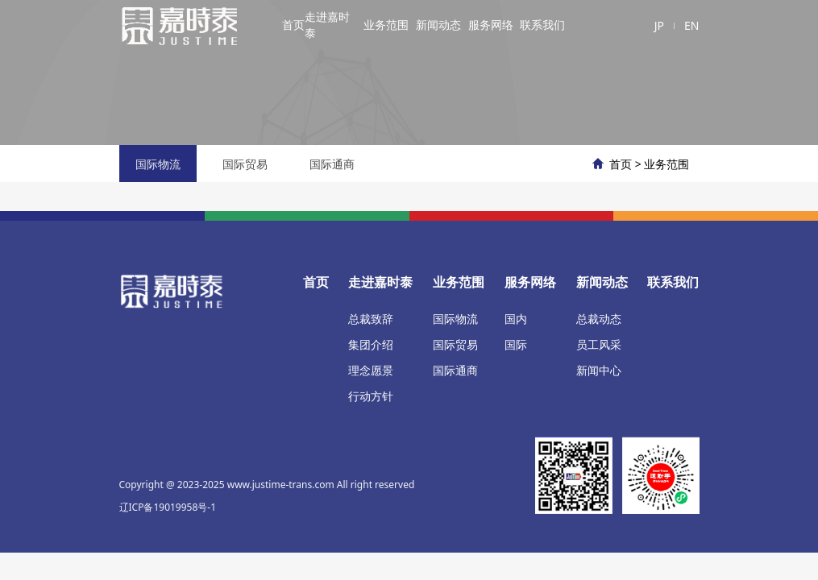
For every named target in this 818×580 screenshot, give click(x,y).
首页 (293, 24)
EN (691, 25)
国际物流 (158, 164)
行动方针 (370, 396)
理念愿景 (370, 370)
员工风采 (598, 344)
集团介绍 (370, 344)
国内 (516, 318)
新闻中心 (598, 370)
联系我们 (542, 24)
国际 (516, 344)
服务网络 (490, 24)
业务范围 (386, 24)
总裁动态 (598, 318)
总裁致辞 (370, 318)
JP (659, 25)
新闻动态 (438, 24)
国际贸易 (245, 164)
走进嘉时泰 (327, 24)
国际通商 (332, 164)
